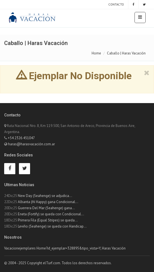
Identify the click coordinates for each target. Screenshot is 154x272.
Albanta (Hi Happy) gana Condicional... (48, 201)
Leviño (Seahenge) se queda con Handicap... (52, 226)
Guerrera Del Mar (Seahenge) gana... (46, 208)
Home (96, 53)
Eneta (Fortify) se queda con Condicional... (51, 214)
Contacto (115, 4)
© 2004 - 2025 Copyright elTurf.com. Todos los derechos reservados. (58, 263)
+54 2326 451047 (21, 138)
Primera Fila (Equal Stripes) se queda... (48, 220)
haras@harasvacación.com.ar (31, 144)
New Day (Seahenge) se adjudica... (45, 195)
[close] (147, 73)
